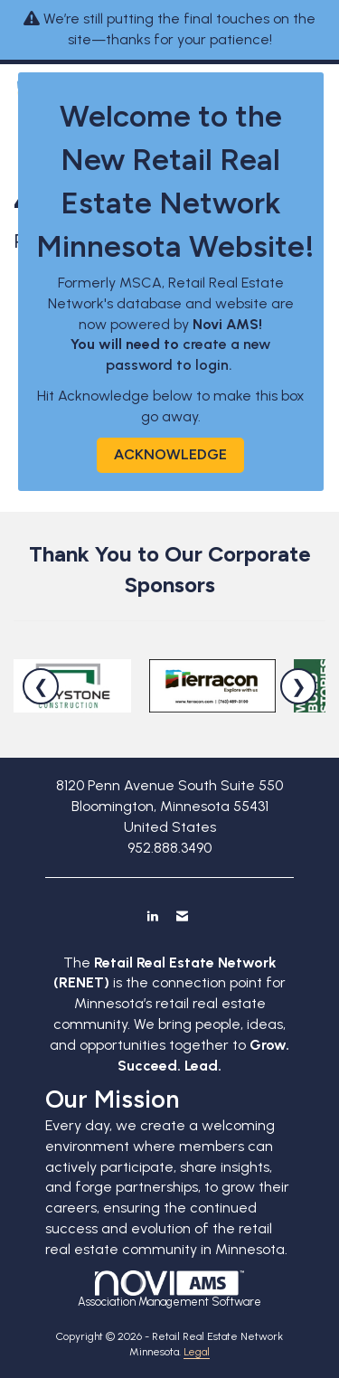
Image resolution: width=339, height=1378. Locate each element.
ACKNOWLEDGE (170, 454)
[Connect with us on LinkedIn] (152, 916)
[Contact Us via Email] (182, 916)
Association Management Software (169, 1289)
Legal (197, 1351)
